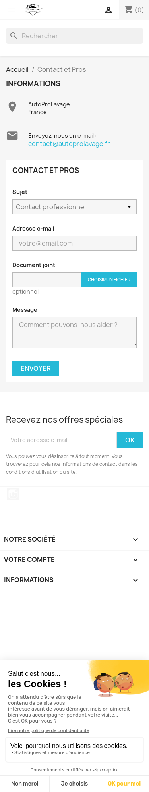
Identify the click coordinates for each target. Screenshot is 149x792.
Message (24, 309)
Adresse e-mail (33, 228)
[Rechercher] (74, 36)
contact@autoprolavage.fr (69, 143)
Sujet (19, 192)
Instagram (13, 494)
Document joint (33, 265)
